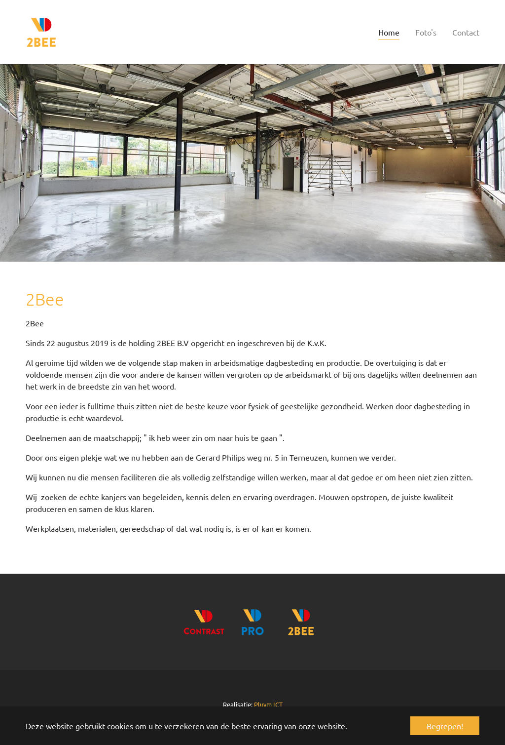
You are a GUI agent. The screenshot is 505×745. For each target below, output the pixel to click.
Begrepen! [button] (445, 726)
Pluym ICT (268, 704)
